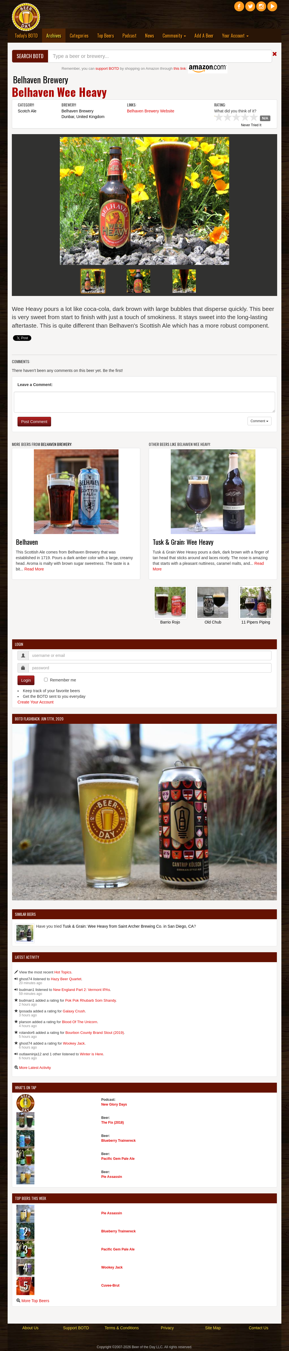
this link (180, 68)
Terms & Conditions (121, 1328)
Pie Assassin (111, 1177)
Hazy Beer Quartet (66, 979)
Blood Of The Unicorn (79, 1022)
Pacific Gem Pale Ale (118, 1159)
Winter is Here (91, 1054)
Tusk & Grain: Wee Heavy (183, 542)
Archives (55, 35)
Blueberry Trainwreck (118, 1141)
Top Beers (105, 35)
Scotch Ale (27, 111)
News (149, 35)
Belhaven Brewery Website (150, 111)
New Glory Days (114, 1104)
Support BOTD (76, 1328)
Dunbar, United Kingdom (83, 116)
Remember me (63, 680)
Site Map (213, 1328)
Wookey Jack (74, 1043)
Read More (34, 569)
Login (26, 680)
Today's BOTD (26, 35)
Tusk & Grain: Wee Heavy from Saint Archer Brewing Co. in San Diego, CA (128, 926)
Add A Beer (204, 35)
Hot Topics (62, 972)
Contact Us (258, 1328)
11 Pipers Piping (255, 622)
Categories (79, 35)
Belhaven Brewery (40, 79)
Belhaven (27, 542)
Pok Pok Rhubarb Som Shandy (90, 1000)
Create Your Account (35, 702)
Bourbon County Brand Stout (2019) (94, 1032)
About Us (30, 1328)
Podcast (129, 35)
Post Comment (34, 421)
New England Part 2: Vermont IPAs (81, 990)
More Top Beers (35, 1300)
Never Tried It (251, 125)
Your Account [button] (235, 35)
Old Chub (213, 622)
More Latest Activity (35, 1067)
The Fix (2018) (112, 1123)
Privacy (167, 1328)
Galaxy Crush (74, 1011)
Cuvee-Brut (110, 1285)
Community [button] (174, 35)
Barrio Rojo (170, 622)
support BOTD (107, 68)
